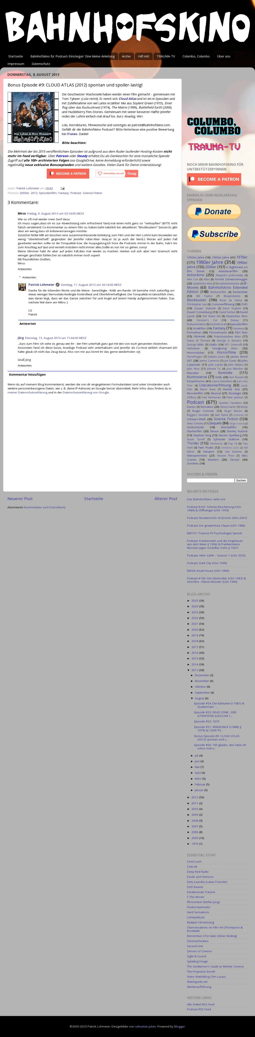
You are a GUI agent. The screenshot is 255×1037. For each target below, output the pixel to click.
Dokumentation (196, 324)
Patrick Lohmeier (41, 285)
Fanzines (238, 328)
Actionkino (195, 275)
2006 (195, 832)
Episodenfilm (48, 193)
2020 (195, 629)
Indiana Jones (216, 356)
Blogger (179, 1026)
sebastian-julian (145, 1026)
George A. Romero (229, 340)
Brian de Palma (231, 300)
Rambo (191, 407)
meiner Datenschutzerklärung (27, 392)
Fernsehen (194, 332)
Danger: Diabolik (205, 308)
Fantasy (63, 193)
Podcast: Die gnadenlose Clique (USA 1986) (216, 525)
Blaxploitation (232, 296)
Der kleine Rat (212, 316)
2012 (34, 193)
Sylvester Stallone (226, 439)
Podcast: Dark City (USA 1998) (207, 563)
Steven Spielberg (229, 435)
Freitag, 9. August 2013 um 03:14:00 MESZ (55, 213)
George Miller (195, 344)
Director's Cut (207, 320)
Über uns (223, 56)
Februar (200, 784)
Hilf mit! (143, 56)
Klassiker (193, 373)
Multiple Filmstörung (200, 922)
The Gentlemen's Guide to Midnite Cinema (215, 966)
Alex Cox (192, 279)
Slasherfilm (194, 431)
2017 (195, 647)
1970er (242, 257)
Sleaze (214, 431)
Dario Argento (232, 308)
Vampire (208, 451)
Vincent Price (225, 455)
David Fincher (227, 312)
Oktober (201, 687)
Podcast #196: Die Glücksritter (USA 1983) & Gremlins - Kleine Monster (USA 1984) (216, 580)
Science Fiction (92, 193)
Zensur (234, 459)
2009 (195, 815)
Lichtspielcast (195, 917)
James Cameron (209, 360)
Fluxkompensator (199, 907)
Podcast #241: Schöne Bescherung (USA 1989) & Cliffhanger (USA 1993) (214, 508)
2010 (195, 809)
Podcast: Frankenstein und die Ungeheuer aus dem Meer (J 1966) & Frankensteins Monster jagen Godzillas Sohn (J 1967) (215, 544)
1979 (195, 844)
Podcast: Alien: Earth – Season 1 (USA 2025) (216, 555)
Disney (235, 320)
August (200, 698)
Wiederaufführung (199, 987)
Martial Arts (231, 389)
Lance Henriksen (222, 381)
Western (213, 459)
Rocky (244, 407)
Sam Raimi (221, 415)
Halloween (193, 348)
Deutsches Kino (237, 316)
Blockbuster (196, 300)
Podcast (76, 193)
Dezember (202, 675)
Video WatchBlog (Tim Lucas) (206, 976)
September (203, 692)
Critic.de (192, 866)
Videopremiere (197, 455)
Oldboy (191, 397)
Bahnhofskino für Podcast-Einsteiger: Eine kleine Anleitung (72, 56)
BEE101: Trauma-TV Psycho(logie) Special (214, 533)
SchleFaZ (239, 415)
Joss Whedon (235, 369)
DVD (245, 304)
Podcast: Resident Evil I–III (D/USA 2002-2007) (217, 518)
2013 (195, 670)
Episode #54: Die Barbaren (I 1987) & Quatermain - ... (219, 705)
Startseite (15, 56)
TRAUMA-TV (166, 56)
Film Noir (241, 332)
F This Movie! (195, 897)
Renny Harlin (228, 407)
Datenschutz (41, 63)
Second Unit (195, 946)
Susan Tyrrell (196, 439)
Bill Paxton (204, 296)
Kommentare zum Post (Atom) (44, 507)
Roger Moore (233, 411)
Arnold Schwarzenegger (231, 279)
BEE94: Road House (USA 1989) (208, 571)
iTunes (72, 134)
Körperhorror (196, 381)
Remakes (207, 407)
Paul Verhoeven (211, 397)
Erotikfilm (199, 328)
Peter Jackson (235, 397)
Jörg (21, 338)
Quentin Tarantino (230, 403)
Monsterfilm (195, 393)
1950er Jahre (195, 257)
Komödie (225, 372)
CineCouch (194, 861)
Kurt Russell (236, 377)
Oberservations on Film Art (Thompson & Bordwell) (215, 929)
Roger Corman (203, 411)
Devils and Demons (200, 877)
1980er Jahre (209, 262)
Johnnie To (214, 369)
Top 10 (232, 443)
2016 (195, 653)
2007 (195, 826)
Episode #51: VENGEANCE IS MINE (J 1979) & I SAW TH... (217, 728)
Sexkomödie (195, 427)
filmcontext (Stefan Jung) (203, 902)
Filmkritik (199, 336)
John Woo (193, 369)
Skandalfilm (229, 427)
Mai (197, 767)
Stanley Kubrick (237, 431)
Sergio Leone (236, 423)
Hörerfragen (194, 356)
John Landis (215, 365)
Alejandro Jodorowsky (229, 275)
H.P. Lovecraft (233, 344)
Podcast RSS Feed (199, 1009)
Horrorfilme (226, 352)
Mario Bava (207, 389)
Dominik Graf (218, 324)
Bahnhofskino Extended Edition (217, 289)
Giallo (213, 344)
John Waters (235, 365)
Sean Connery (195, 423)
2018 (195, 641)
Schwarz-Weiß (196, 419)
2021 (195, 624)
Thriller (193, 443)
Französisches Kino (227, 336)
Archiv (126, 56)
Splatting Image (197, 961)
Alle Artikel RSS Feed (200, 1004)
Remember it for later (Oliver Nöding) (212, 936)
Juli (197, 755)
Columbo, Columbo (196, 56)
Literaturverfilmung (215, 385)
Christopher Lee (197, 304)
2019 (195, 635)
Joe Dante (230, 360)
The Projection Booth (201, 971)
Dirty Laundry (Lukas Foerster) (207, 882)
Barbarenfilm (218, 292)
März (198, 779)
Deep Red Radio (198, 872)
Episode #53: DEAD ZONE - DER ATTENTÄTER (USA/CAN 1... (215, 714)
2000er (24, 193)
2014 (195, 664)
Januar (199, 790)
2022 (195, 618)
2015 (195, 658)
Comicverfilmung (222, 304)
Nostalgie (235, 393)
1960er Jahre (220, 257)
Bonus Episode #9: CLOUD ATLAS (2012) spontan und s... (216, 737)
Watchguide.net (197, 982)
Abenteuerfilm (228, 271)
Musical (216, 393)
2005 (195, 838)
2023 (195, 612)
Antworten (25, 269)
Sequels (215, 423)
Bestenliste (240, 292)
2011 (195, 803)
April (198, 773)
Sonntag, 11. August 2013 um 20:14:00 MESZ (91, 285)
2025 (195, 600)
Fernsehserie (218, 332)
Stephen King (202, 435)
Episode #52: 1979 (206, 721)
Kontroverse (197, 377)
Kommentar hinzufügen (27, 374)
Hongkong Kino (225, 348)
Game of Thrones (198, 340)
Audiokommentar (228, 283)
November (202, 681)
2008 (195, 820)
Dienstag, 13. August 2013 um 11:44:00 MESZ (55, 338)
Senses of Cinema (199, 951)
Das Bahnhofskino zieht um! (206, 499)
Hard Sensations (198, 912)
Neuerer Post (20, 498)
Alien (207, 279)
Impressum (15, 63)
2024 (195, 606)
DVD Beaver (195, 887)
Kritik (218, 377)
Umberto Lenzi (230, 447)
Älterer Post (166, 498)
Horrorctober (195, 352)
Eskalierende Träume (201, 892)
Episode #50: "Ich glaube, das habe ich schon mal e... (220, 746)
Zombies (193, 463)
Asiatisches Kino (202, 283)
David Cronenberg (199, 312)
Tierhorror (216, 443)
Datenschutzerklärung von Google (86, 392)
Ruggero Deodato (198, 415)
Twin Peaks (206, 447)
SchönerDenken (197, 941)
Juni (197, 761)
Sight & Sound (196, 956)
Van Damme (233, 451)
